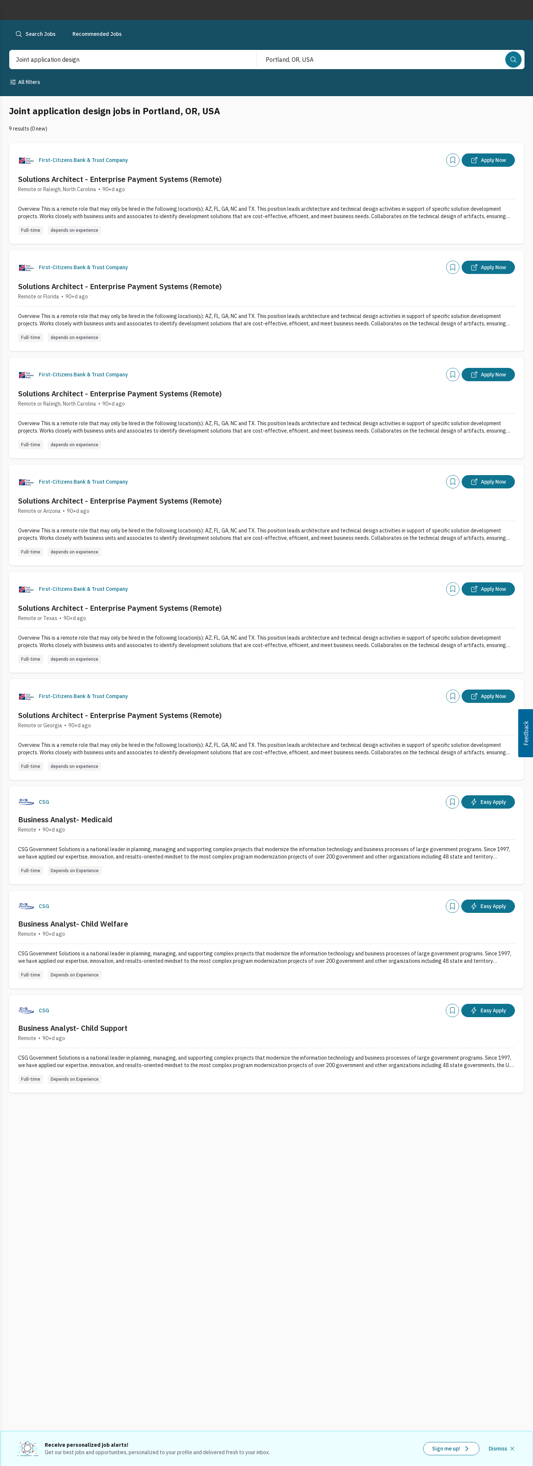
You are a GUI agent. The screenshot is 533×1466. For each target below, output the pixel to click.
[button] (525, 733)
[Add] (452, 160)
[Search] (513, 59)
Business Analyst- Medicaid (65, 820)
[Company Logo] (26, 160)
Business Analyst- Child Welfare (73, 924)
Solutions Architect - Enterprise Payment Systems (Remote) (120, 179)
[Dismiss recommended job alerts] (502, 1449)
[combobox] (125, 59)
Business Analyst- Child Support (73, 1028)
